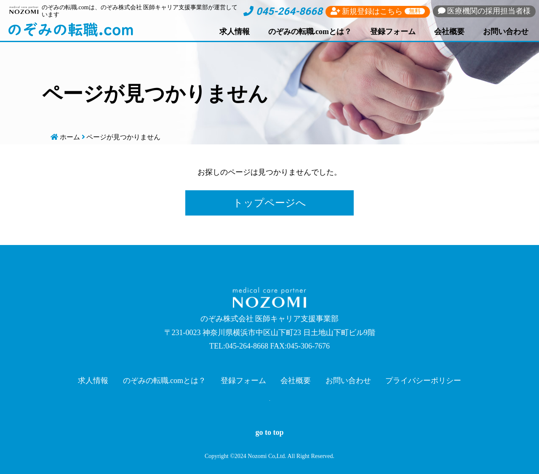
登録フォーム (393, 31)
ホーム (70, 137)
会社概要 (449, 31)
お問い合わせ (505, 31)
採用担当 (484, 11)
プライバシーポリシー (423, 380)
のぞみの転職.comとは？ (310, 31)
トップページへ (269, 202)
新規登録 (378, 11)
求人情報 (234, 31)
